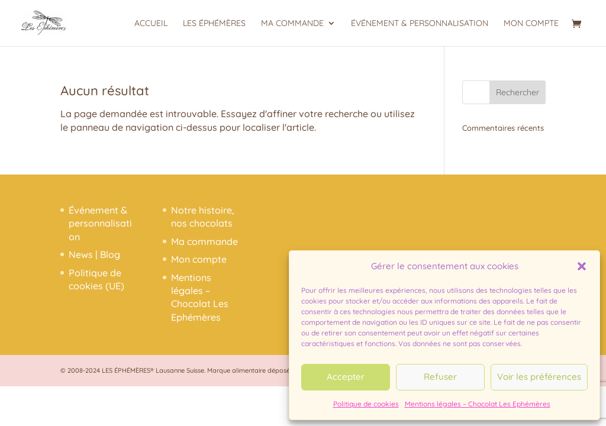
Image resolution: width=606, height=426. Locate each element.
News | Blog (94, 254)
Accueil (150, 23)
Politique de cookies (366, 403)
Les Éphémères (214, 23)
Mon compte (531, 23)
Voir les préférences (539, 376)
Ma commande (292, 23)
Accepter (346, 376)
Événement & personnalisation (419, 23)
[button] (582, 266)
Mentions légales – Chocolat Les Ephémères (477, 403)
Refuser (440, 376)
